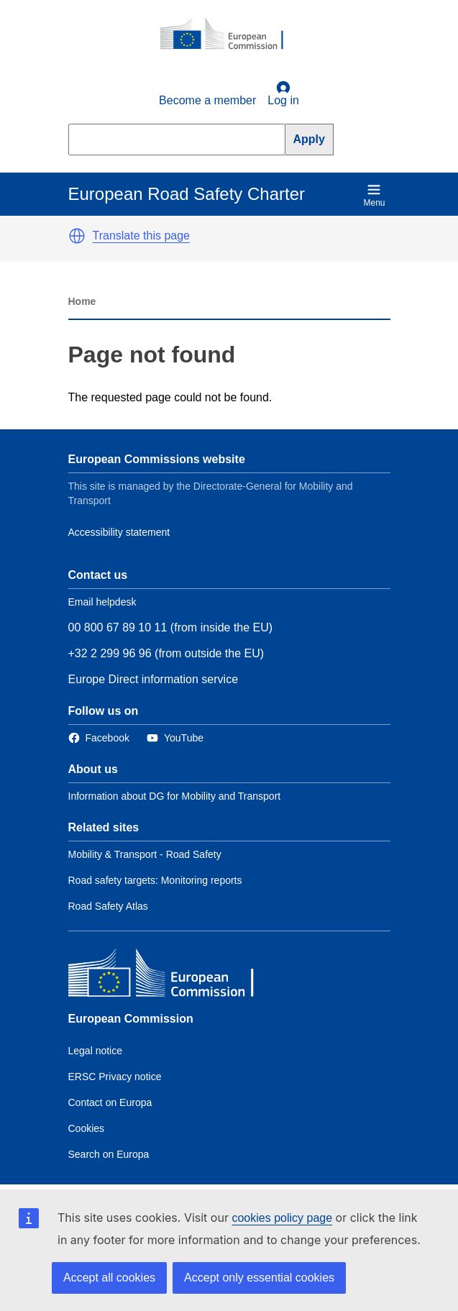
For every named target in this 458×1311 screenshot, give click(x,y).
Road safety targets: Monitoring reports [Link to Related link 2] (155, 880)
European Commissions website (156, 459)
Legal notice (95, 1050)
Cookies (86, 1128)
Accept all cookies (109, 1277)
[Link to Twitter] (175, 738)
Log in (283, 93)
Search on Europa (109, 1154)
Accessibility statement (119, 532)
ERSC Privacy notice (115, 1076)
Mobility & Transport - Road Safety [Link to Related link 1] (144, 854)
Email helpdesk (102, 602)
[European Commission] (229, 34)
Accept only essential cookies (259, 1277)
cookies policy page (282, 1218)
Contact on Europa (110, 1102)
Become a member (207, 100)
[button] (77, 236)
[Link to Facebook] (98, 738)
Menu (374, 195)
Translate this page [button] (141, 235)
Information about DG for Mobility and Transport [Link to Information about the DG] (174, 796)
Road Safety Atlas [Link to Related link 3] (108, 906)
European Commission (130, 1019)
